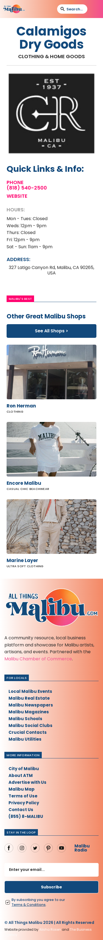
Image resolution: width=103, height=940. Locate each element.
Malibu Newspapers (31, 705)
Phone (15, 182)
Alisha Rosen (50, 929)
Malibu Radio (82, 848)
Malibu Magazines (29, 712)
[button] (95, 9)
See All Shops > (51, 331)
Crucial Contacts (28, 732)
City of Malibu (24, 768)
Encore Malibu (24, 483)
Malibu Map (22, 789)
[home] (14, 9)
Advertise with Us (27, 782)
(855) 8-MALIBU (26, 816)
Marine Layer (22, 560)
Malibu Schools (25, 719)
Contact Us (21, 809)
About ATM (21, 775)
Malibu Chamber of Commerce (38, 659)
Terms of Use (23, 796)
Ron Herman (21, 406)
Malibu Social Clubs (30, 725)
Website (17, 196)
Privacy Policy (24, 803)
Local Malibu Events (30, 691)
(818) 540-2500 (27, 188)
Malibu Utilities (25, 739)
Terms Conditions (29, 904)
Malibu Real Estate (29, 698)
